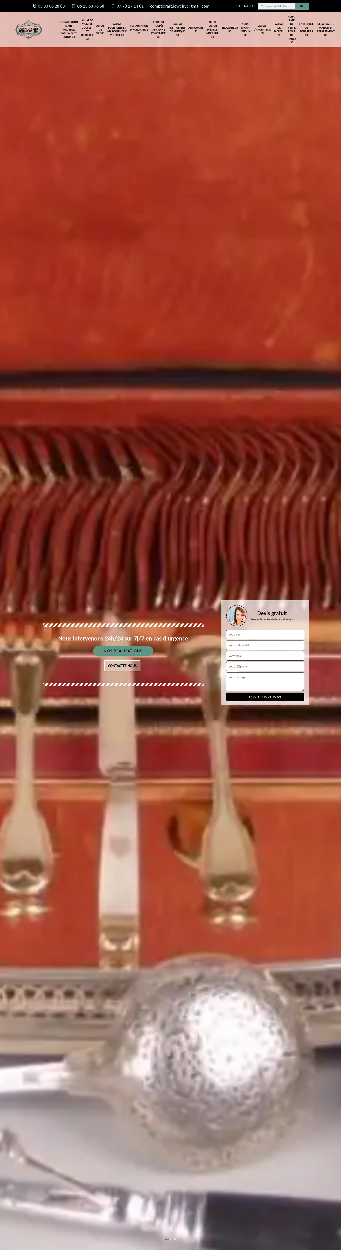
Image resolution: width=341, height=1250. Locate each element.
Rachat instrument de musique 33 (177, 29)
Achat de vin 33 (100, 29)
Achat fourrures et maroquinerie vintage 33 (117, 29)
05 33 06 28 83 (48, 6)
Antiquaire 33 (195, 29)
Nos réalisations (123, 651)
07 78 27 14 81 (127, 6)
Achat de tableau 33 (279, 29)
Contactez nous (122, 665)
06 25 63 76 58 (87, 6)
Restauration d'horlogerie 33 (139, 29)
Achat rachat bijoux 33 (246, 29)
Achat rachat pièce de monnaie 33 (212, 29)
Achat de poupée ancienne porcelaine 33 (158, 29)
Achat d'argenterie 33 (262, 29)
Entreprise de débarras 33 (306, 29)
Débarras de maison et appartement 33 (326, 29)
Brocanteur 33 (230, 29)
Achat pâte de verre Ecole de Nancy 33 (291, 29)
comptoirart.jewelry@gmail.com (179, 6)
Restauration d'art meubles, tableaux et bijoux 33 (69, 29)
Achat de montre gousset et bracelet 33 (87, 29)
